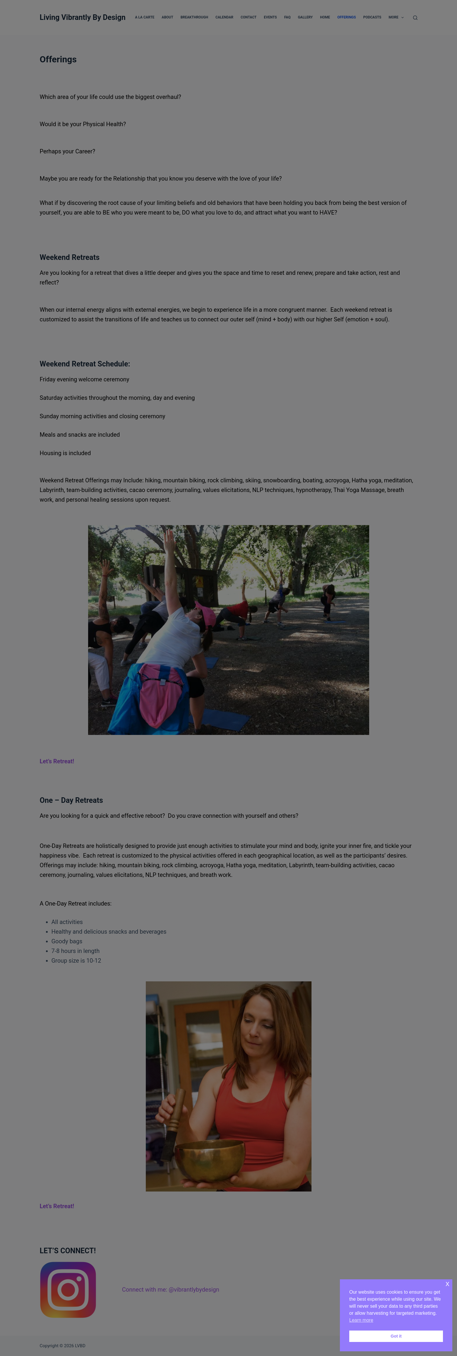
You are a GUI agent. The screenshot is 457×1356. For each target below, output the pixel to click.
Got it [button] (396, 1336)
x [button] (447, 1283)
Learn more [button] (361, 1320)
